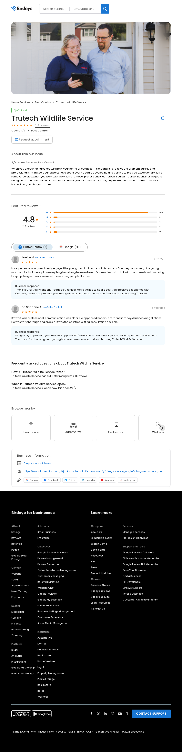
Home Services (46, 661)
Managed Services (134, 531)
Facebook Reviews (48, 605)
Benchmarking (20, 629)
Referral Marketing (48, 581)
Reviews (16, 537)
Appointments (20, 585)
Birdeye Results (100, 596)
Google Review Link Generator (141, 564)
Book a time (98, 549)
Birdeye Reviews (100, 590)
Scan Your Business (134, 569)
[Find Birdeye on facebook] (91, 713)
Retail (40, 690)
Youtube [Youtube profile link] (107, 479)
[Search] (105, 9)
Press (94, 567)
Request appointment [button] (38, 463)
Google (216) (69, 247)
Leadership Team (101, 537)
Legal (40, 666)
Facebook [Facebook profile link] (51, 479)
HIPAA (80, 731)
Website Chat (46, 587)
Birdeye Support (132, 587)
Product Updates (101, 573)
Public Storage (46, 678)
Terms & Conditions (23, 731)
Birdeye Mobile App (22, 673)
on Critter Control (44, 257)
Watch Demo (99, 543)
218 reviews (42, 125)
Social (14, 579)
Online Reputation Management (57, 569)
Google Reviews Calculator (139, 552)
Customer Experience (50, 617)
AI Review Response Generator (141, 558)
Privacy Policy (46, 731)
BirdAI (14, 649)
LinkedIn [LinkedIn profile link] (88, 479)
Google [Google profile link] (32, 479)
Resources (97, 555)
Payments (17, 597)
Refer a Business (133, 593)
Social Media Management (53, 622)
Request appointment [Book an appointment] (32, 139)
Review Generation (48, 564)
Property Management (51, 672)
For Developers (132, 581)
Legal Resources (100, 602)
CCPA (89, 731)
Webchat (17, 573)
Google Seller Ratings (19, 557)
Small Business (46, 531)
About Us (96, 531)
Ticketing (17, 635)
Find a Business (132, 575)
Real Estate (44, 684)
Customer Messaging (50, 575)
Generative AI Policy (107, 731)
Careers (96, 578)
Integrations (18, 661)
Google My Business (49, 599)
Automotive (44, 637)
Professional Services (135, 537)
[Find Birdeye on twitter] (98, 713)
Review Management (50, 558)
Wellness (42, 696)
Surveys (16, 617)
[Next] (162, 428)
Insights (16, 623)
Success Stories (100, 584)
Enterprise (43, 537)
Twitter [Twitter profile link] (70, 479)
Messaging (18, 611)
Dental (41, 643)
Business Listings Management (56, 611)
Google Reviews (47, 593)
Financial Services (48, 649)
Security (61, 731)
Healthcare (44, 655)
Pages (15, 549)
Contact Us (98, 608)
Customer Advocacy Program (140, 599)
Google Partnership (23, 667)
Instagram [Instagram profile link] (128, 479)
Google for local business (52, 552)
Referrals (16, 543)
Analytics (17, 655)
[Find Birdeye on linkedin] (105, 713)
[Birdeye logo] (22, 9)
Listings (16, 531)
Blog (93, 561)
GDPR (71, 731)
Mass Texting (19, 591)
